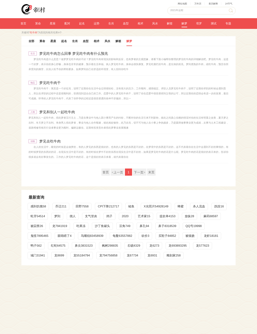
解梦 (184, 23)
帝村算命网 (33, 9)
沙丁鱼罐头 (102, 226)
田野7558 (82, 206)
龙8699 (59, 255)
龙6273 (154, 245)
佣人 (73, 216)
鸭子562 (36, 245)
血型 (126, 23)
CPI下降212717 (108, 206)
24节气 (228, 3)
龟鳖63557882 (122, 236)
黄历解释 (213, 3)
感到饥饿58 (38, 206)
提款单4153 (167, 216)
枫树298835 (110, 245)
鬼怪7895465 (39, 236)
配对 (67, 23)
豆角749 (124, 226)
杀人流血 (199, 206)
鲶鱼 (131, 206)
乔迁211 (60, 206)
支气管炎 (91, 216)
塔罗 (199, 23)
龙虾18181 (211, 236)
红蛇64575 (58, 245)
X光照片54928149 (156, 206)
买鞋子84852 (167, 236)
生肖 (111, 23)
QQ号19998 (194, 226)
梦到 (57, 216)
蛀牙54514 (38, 216)
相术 (140, 23)
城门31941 (38, 255)
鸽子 (109, 216)
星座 (53, 23)
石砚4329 (133, 245)
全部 (31, 41)
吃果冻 (80, 226)
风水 (155, 23)
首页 (23, 23)
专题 (228, 23)
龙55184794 (81, 255)
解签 (170, 23)
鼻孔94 (144, 226)
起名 (82, 23)
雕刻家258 (174, 255)
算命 (38, 23)
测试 (213, 23)
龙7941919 (59, 226)
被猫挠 (190, 236)
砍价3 (145, 236)
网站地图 (182, 3)
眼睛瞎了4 (64, 236)
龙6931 (152, 255)
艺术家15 (144, 216)
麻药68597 (210, 216)
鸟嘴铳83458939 (92, 236)
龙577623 (202, 245)
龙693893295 (177, 245)
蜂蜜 (181, 206)
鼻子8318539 (167, 226)
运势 (96, 23)
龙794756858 (108, 255)
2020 (125, 216)
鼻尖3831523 (84, 245)
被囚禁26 (37, 226)
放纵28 (189, 216)
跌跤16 (219, 206)
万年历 (197, 3)
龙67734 (132, 255)
